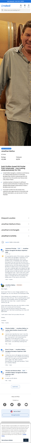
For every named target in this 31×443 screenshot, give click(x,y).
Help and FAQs (15, 396)
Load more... (15, 386)
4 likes (6, 365)
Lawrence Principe (10, 248)
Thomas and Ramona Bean (13, 370)
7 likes (6, 279)
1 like (6, 343)
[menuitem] (5, 404)
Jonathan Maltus (10, 285)
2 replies (7, 322)
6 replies (11, 279)
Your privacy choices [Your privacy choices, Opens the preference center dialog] (7, 440)
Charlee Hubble (9, 328)
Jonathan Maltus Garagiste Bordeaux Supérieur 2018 (16, 250)
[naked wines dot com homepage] (6, 6)
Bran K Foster (9, 349)
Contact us (15, 400)
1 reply (9, 343)
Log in (7, 242)
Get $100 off (10, 1)
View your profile (2, 242)
